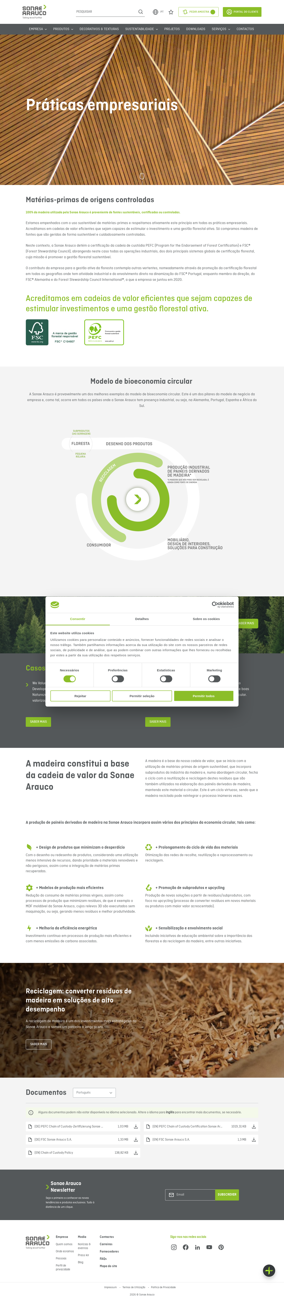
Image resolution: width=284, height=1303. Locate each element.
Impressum (110, 1287)
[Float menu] (269, 1270)
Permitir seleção (142, 696)
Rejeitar (80, 696)
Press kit (83, 1255)
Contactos (245, 29)
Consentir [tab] (77, 619)
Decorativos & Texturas (99, 29)
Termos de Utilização (134, 1287)
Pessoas (61, 1258)
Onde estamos (65, 1251)
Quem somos (64, 1244)
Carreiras (106, 1244)
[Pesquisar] (106, 12)
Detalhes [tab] (142, 619)
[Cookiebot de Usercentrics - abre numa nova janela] (215, 605)
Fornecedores (109, 1251)
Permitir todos (204, 696)
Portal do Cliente (242, 12)
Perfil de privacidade (63, 1267)
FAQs (103, 1259)
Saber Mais (245, 623)
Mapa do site (108, 1266)
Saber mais (38, 722)
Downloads (195, 29)
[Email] (194, 1195)
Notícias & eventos (84, 1246)
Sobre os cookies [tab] (206, 619)
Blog (80, 1262)
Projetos (172, 29)
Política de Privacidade (163, 1287)
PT (157, 12)
